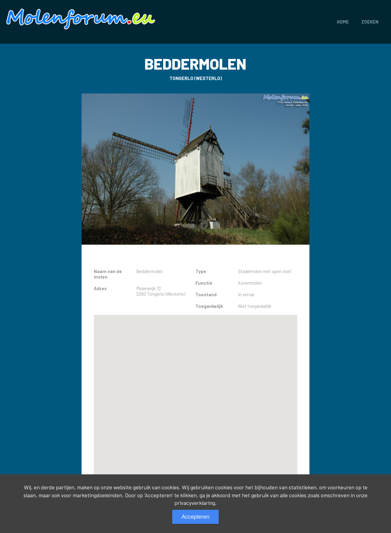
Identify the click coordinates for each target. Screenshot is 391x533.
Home (343, 21)
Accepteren (195, 517)
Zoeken (369, 21)
